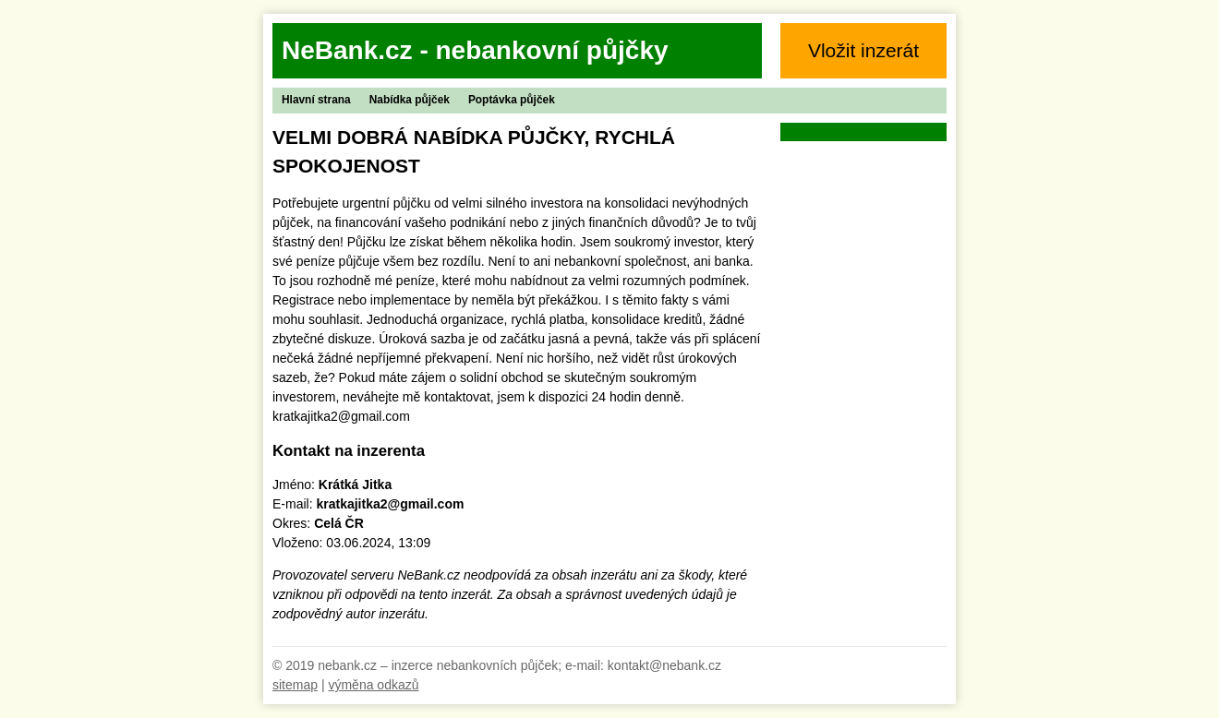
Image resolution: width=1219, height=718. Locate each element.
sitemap (295, 684)
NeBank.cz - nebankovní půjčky (475, 50)
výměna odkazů (373, 684)
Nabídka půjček (409, 99)
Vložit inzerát (863, 50)
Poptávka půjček (511, 99)
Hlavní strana (316, 99)
